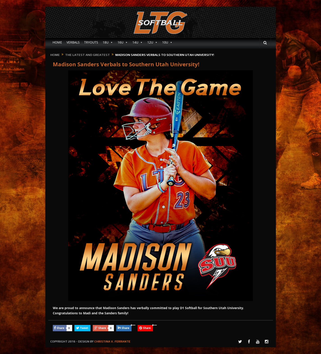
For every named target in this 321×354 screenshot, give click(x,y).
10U (167, 42)
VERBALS (73, 42)
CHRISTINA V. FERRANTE (112, 341)
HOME (57, 42)
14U (137, 42)
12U (152, 42)
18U (108, 42)
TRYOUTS (91, 42)
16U (123, 42)
